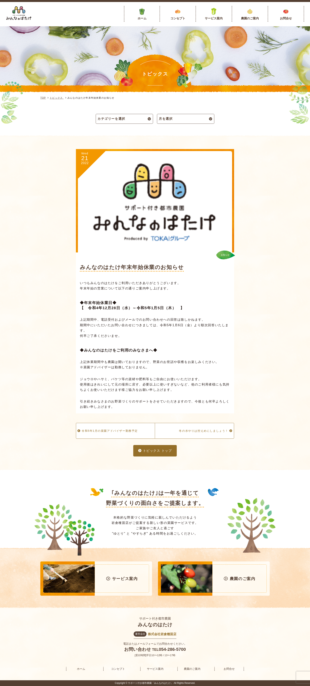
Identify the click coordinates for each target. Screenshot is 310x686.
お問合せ (286, 18)
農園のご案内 (250, 18)
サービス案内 (214, 18)
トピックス (57, 97)
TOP (43, 97)
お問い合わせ (137, 649)
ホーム (142, 18)
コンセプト (177, 18)
